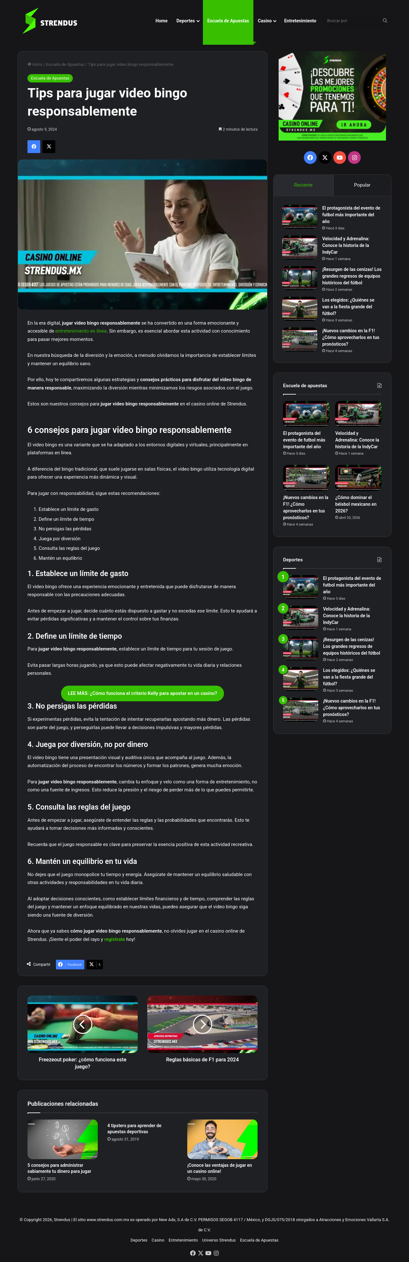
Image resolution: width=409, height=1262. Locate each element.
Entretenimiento (300, 20)
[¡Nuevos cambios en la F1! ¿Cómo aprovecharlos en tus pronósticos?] (300, 340)
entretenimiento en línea (81, 331)
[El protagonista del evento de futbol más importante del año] (300, 218)
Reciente (303, 185)
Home (161, 20)
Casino (265, 20)
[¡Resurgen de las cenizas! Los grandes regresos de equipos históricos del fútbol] (300, 279)
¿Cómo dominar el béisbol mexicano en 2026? (355, 505)
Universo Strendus (219, 1240)
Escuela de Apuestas (228, 20)
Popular (362, 185)
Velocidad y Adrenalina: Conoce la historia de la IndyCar (346, 246)
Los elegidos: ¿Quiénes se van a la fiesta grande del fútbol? (349, 307)
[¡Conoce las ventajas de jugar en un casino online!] (222, 1139)
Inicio (34, 64)
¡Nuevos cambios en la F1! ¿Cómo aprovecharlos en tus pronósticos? (351, 338)
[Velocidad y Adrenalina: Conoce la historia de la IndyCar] (300, 248)
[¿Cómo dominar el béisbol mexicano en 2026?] (358, 480)
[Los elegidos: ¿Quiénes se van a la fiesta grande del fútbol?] (300, 310)
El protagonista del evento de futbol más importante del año (352, 215)
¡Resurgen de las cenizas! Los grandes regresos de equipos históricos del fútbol (351, 277)
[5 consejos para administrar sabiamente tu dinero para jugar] (62, 1139)
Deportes (185, 20)
